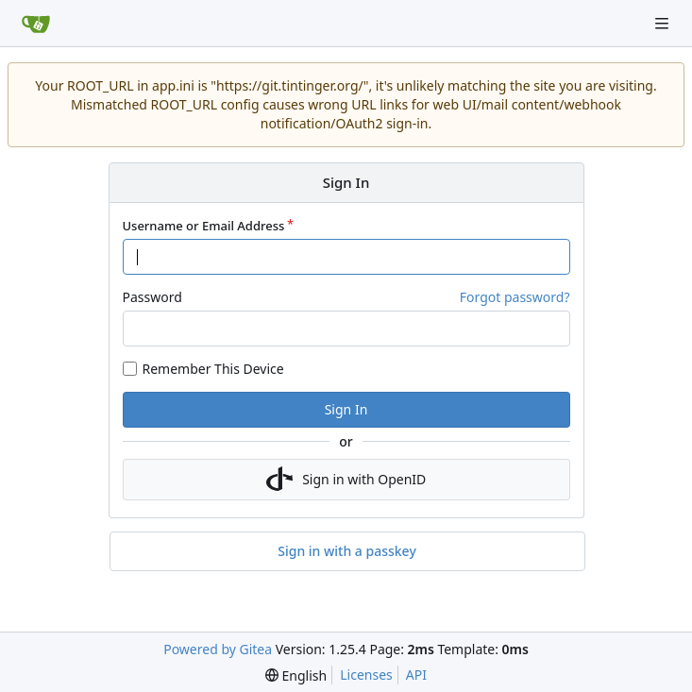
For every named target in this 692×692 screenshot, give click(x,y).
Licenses (366, 675)
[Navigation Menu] (664, 23)
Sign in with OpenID (346, 479)
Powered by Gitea (217, 649)
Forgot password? (515, 297)
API (416, 675)
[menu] (296, 675)
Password (152, 297)
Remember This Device (213, 369)
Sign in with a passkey (347, 551)
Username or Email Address (204, 225)
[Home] (35, 24)
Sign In (346, 409)
